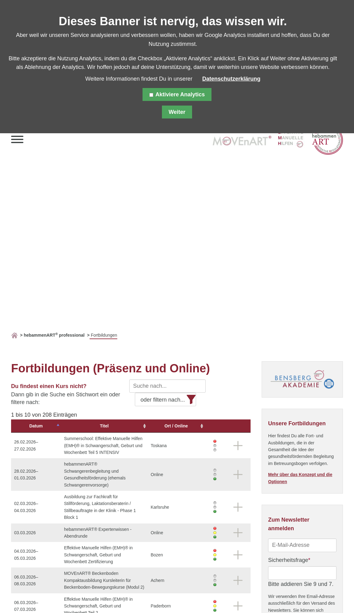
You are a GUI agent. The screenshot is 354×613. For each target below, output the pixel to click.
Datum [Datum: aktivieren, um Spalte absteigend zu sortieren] (30, 425)
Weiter (177, 112)
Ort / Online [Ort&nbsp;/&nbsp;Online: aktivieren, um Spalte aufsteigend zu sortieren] (194, 425)
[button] (17, 141)
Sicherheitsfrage (289, 559)
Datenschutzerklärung (231, 79)
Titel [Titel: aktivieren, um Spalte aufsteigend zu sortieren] (109, 425)
